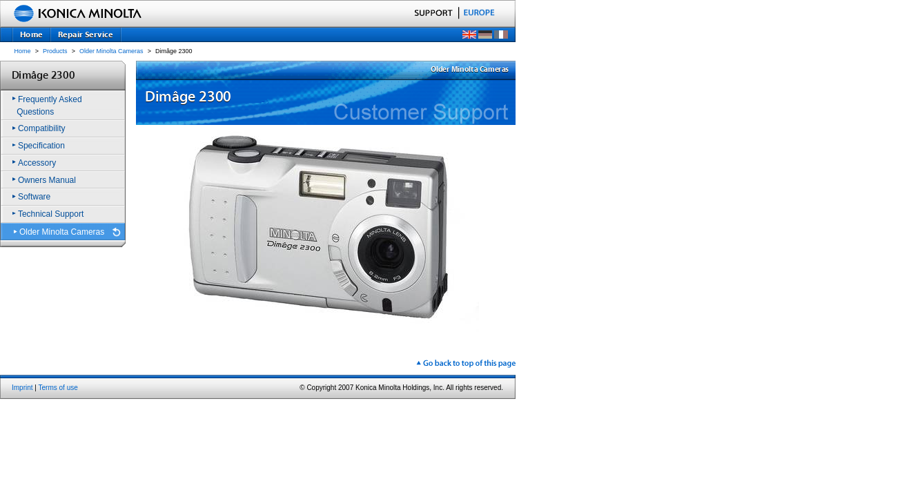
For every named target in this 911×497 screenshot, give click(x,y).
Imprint (22, 387)
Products (55, 51)
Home (22, 51)
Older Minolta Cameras (111, 51)
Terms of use (58, 387)
